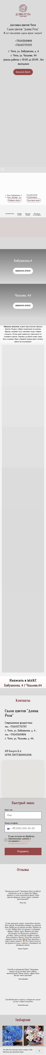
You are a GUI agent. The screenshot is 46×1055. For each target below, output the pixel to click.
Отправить (23, 851)
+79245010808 (23, 41)
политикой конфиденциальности (19, 842)
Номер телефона (11, 823)
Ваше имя (9, 810)
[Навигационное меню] (2, 169)
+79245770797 (23, 45)
